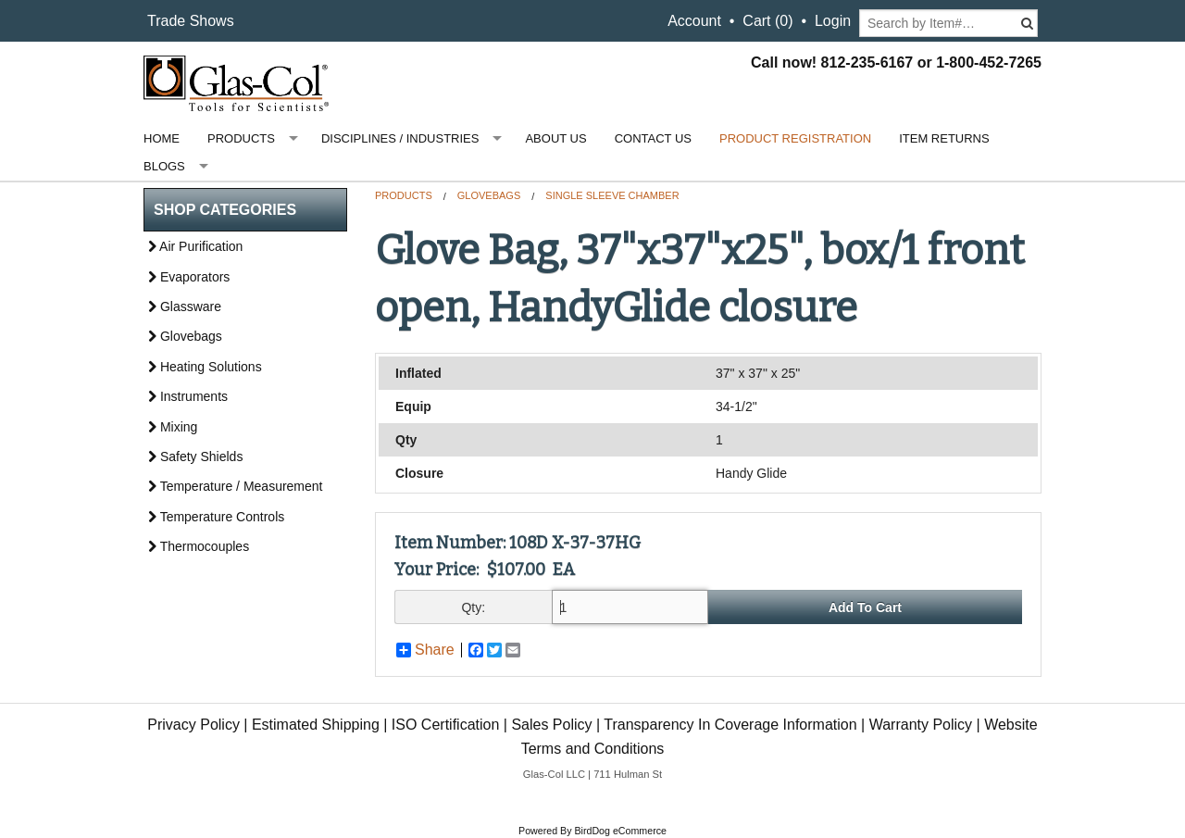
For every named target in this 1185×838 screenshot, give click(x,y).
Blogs (164, 166)
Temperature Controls (216, 516)
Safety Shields (195, 456)
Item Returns (944, 138)
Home (161, 138)
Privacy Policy (193, 724)
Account (694, 21)
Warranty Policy (920, 724)
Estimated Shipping (316, 724)
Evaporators (189, 276)
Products (241, 138)
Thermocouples (198, 546)
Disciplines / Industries (400, 138)
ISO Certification (445, 724)
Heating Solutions (205, 366)
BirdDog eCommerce (620, 830)
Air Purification (195, 246)
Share (425, 650)
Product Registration (795, 138)
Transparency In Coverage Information (730, 724)
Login (833, 21)
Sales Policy (551, 724)
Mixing (172, 426)
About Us (555, 138)
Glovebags (488, 195)
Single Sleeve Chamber (612, 195)
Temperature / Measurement (235, 486)
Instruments (188, 396)
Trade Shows (190, 21)
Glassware (184, 306)
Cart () (767, 21)
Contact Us (653, 138)
